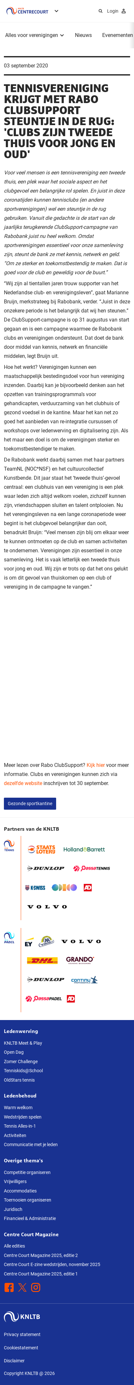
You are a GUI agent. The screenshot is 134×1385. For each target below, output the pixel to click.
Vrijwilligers (15, 1181)
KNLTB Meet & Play (23, 1043)
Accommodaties (20, 1190)
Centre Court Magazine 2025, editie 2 (41, 1255)
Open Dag (14, 1052)
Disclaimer (14, 1360)
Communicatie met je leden (31, 1144)
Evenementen (117, 35)
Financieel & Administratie (30, 1218)
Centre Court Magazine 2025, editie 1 (41, 1273)
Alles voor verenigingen (31, 35)
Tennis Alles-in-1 (20, 1126)
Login (117, 11)
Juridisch (13, 1209)
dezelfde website (23, 783)
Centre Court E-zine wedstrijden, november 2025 (52, 1264)
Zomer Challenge (21, 1061)
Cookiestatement (21, 1347)
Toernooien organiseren (27, 1200)
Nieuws (83, 35)
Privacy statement (22, 1334)
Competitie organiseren (27, 1172)
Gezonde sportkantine (30, 803)
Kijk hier (96, 765)
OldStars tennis (19, 1080)
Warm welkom (18, 1107)
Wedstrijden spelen (23, 1117)
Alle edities (14, 1246)
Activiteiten (15, 1135)
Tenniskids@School (23, 1070)
